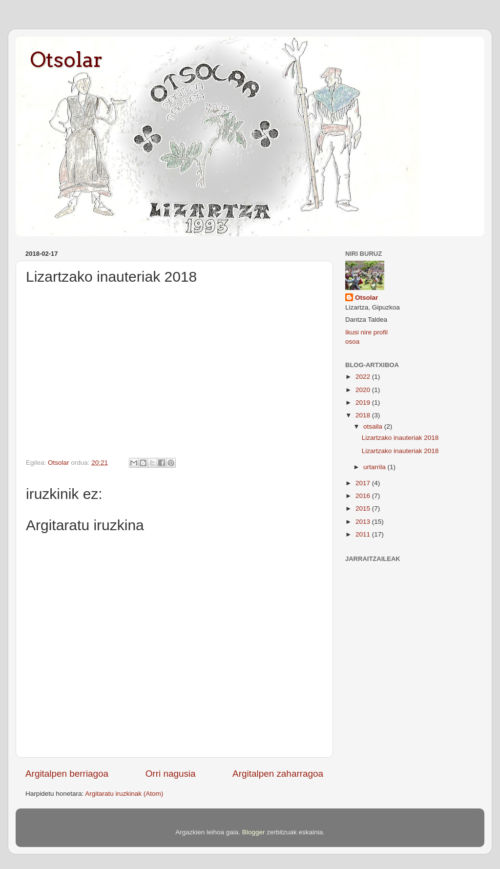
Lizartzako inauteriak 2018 (400, 437)
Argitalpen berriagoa (66, 773)
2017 (363, 483)
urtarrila (375, 467)
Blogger (253, 832)
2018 (363, 415)
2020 (363, 389)
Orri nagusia (171, 773)
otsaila (373, 426)
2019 (363, 402)
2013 (363, 521)
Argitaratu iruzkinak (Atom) (124, 793)
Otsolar (66, 59)
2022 (363, 376)
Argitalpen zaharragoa (277, 773)
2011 (363, 534)
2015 (363, 508)
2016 (363, 495)
